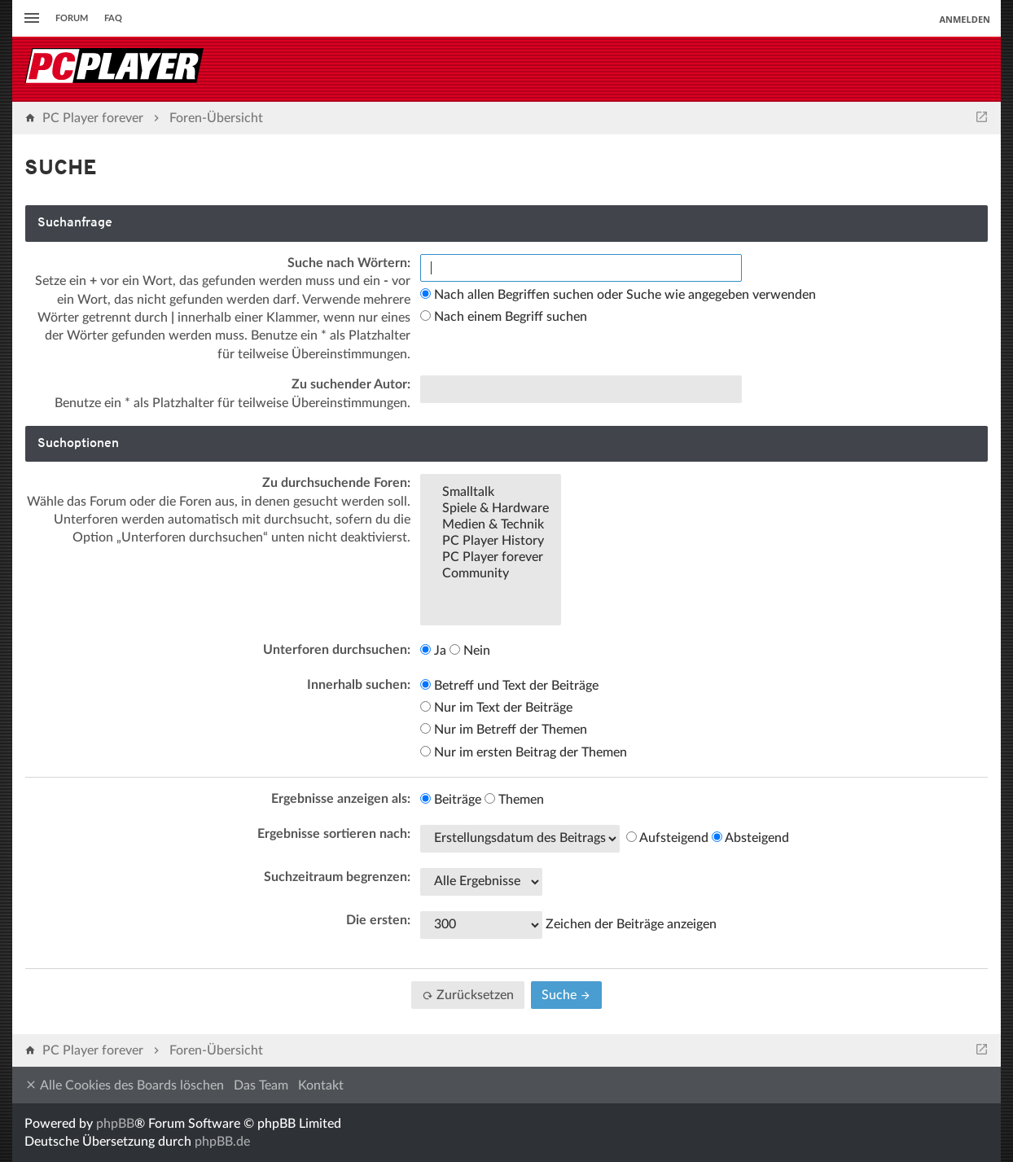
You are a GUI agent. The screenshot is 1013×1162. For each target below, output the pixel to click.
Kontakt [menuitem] (321, 1085)
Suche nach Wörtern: (348, 263)
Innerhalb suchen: (358, 684)
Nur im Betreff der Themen (503, 729)
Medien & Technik (490, 525)
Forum (71, 18)
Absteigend (750, 837)
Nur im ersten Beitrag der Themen (523, 752)
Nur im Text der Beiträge (496, 707)
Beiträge (450, 799)
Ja (433, 650)
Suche (566, 995)
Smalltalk (490, 493)
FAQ (113, 18)
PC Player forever (490, 558)
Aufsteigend (667, 837)
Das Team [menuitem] (261, 1085)
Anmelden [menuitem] (964, 19)
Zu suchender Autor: (351, 384)
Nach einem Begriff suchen (503, 316)
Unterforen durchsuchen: (336, 649)
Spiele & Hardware (490, 509)
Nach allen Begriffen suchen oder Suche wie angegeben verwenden (618, 294)
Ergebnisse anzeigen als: (340, 798)
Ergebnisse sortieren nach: (333, 833)
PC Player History (490, 541)
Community (490, 574)
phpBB (115, 1123)
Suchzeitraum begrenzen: (337, 877)
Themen (514, 799)
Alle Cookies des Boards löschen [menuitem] (124, 1085)
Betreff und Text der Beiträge (509, 685)
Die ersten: (378, 920)
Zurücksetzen (468, 995)
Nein (469, 650)
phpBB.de (222, 1141)
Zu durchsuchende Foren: (336, 482)
